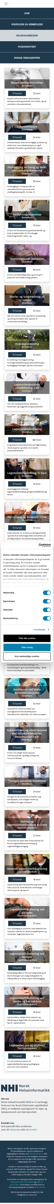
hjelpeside (15, 1129)
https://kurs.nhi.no (35, 1154)
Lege (27, 13)
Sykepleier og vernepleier (27, 24)
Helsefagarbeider (27, 35)
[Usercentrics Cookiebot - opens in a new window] (39, 545)
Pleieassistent (27, 46)
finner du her (39, 1187)
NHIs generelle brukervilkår (22, 1182)
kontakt (33, 1129)
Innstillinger (39, 629)
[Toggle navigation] (6, 4)
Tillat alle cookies (27, 638)
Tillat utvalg (27, 647)
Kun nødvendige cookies (27, 656)
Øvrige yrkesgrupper (27, 57)
